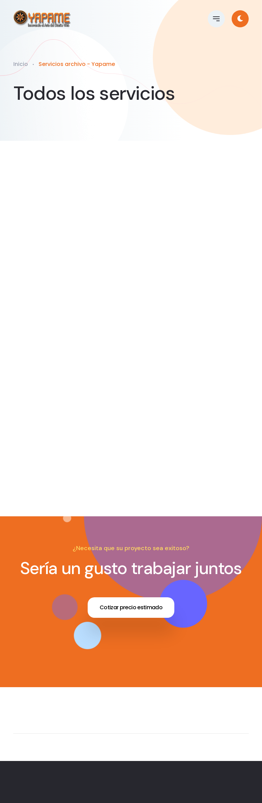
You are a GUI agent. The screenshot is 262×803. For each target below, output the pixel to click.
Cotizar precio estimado (131, 607)
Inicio (20, 64)
